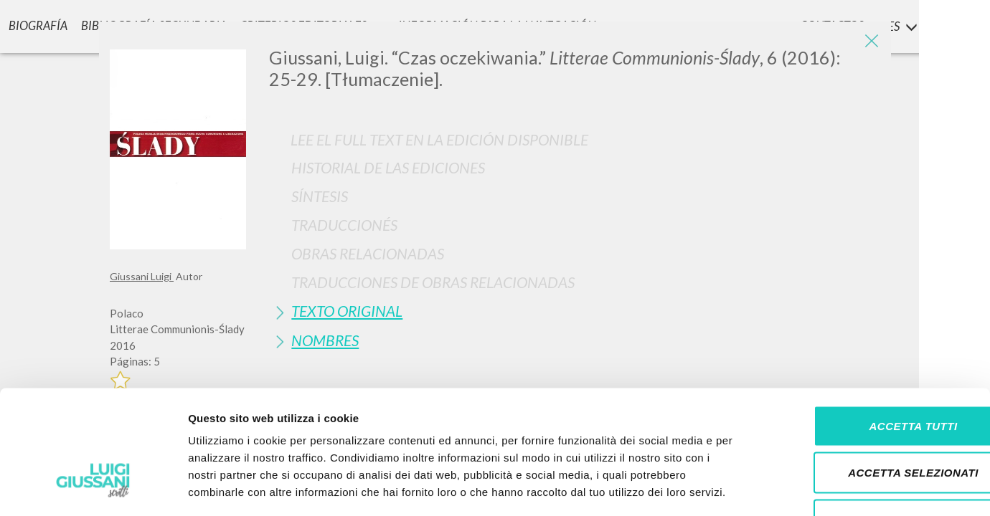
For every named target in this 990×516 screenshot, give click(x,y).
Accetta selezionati (870, 375)
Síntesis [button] (319, 196)
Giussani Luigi (142, 276)
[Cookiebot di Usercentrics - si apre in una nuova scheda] (93, 488)
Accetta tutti (870, 328)
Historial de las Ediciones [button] (388, 167)
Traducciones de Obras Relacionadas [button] (433, 282)
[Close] (869, 43)
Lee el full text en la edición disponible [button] (439, 139)
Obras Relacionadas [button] (367, 253)
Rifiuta (870, 422)
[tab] (575, 167)
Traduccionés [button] (344, 224)
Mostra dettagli (754, 488)
